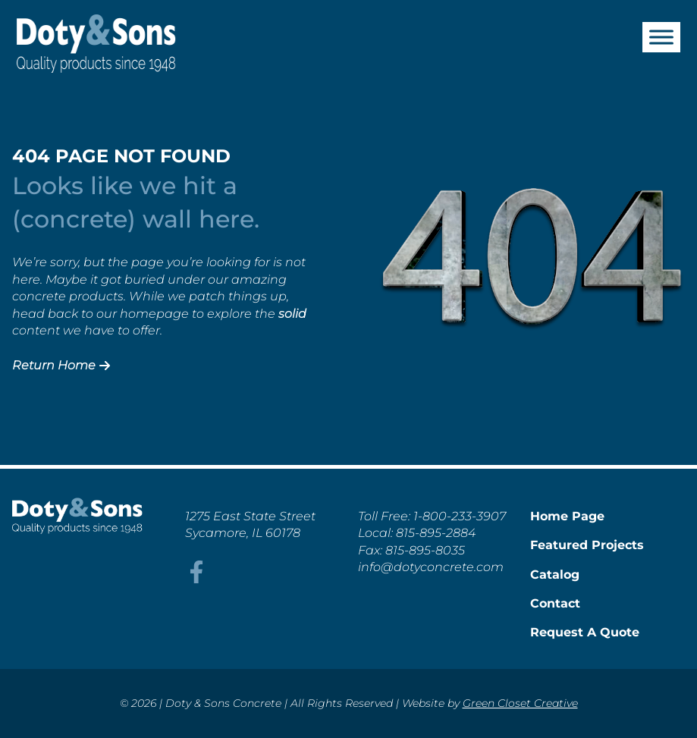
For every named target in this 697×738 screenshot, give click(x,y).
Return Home (61, 365)
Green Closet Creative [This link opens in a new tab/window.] (520, 703)
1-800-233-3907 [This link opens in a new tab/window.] (459, 516)
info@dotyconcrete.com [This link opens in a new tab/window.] (431, 567)
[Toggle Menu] (661, 37)
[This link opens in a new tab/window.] (196, 579)
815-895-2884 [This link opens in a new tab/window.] (436, 533)
